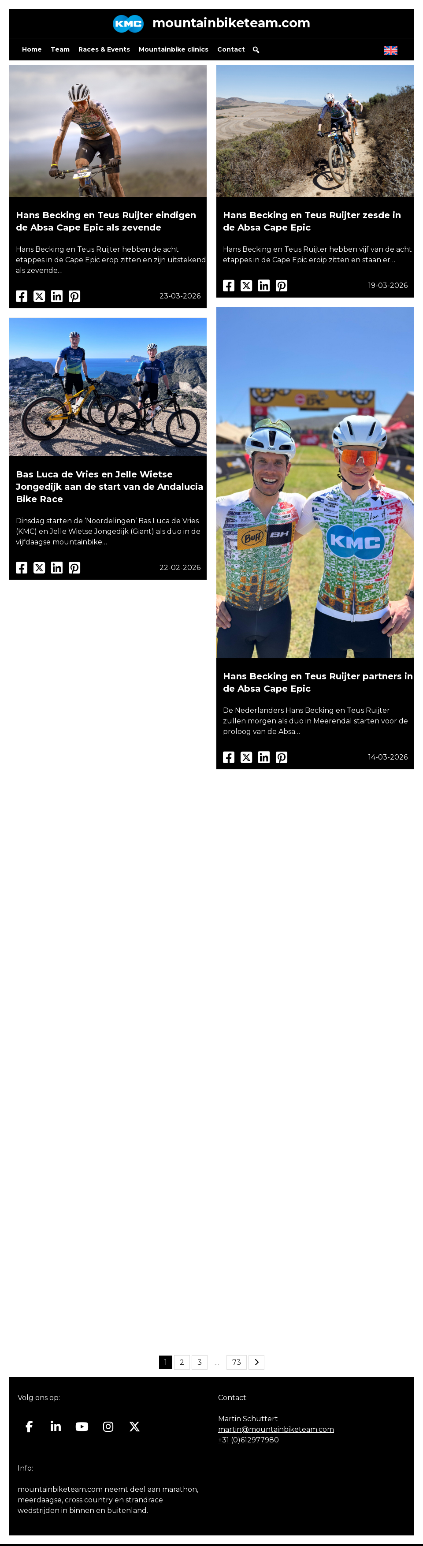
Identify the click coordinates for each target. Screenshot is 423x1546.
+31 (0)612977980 (248, 1442)
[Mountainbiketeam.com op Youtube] (82, 1428)
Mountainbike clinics (173, 51)
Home (32, 51)
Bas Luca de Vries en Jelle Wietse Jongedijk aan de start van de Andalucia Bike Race (110, 488)
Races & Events (104, 51)
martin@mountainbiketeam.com (276, 1431)
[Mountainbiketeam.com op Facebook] (29, 1428)
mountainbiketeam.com (231, 24)
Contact (231, 51)
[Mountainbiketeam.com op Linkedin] (55, 1428)
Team (60, 51)
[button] (256, 51)
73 (236, 1364)
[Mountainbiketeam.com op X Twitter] (134, 1428)
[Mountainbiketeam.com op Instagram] (108, 1428)
